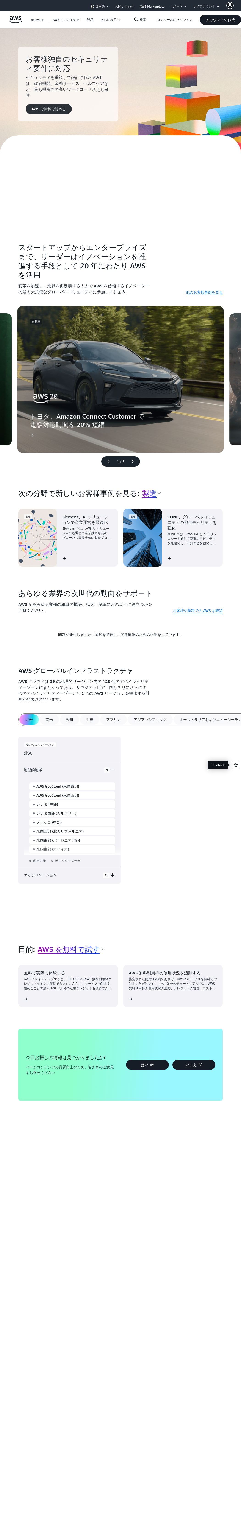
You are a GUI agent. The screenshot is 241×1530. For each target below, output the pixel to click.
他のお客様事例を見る (204, 292)
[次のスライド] (134, 461)
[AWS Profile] (230, 5)
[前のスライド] (106, 461)
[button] (66, 20)
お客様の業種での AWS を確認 (198, 610)
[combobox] (151, 493)
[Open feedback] (236, 765)
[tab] (29, 720)
